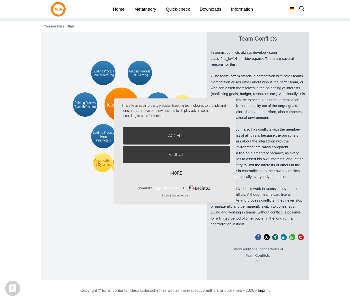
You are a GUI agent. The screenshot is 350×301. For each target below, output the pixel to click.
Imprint (264, 290)
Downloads (210, 9)
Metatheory (145, 9)
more (176, 173)
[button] (258, 237)
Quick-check (178, 9)
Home (118, 9)
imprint (166, 195)
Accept (176, 135)
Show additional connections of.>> (258, 255)
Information (242, 9)
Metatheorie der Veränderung (59, 9)
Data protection (179, 195)
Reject (176, 154)
